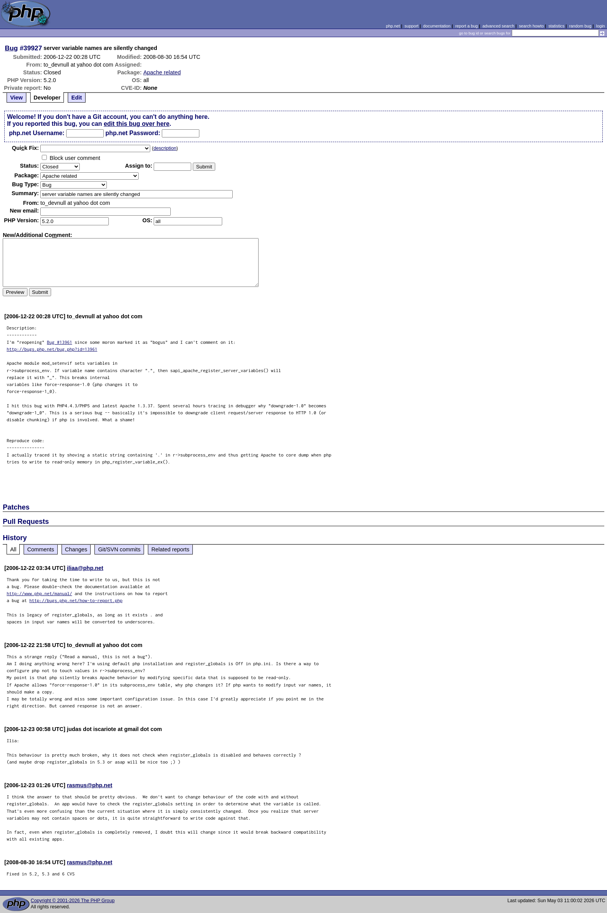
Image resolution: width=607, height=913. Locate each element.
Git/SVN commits (119, 549)
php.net (393, 26)
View (16, 97)
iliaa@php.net (85, 568)
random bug (580, 26)
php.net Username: (36, 133)
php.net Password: (132, 133)
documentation (437, 26)
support (411, 26)
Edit (76, 97)
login (600, 26)
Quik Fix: (25, 148)
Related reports (170, 549)
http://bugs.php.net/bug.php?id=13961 (52, 349)
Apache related (162, 72)
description (164, 148)
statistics (556, 26)
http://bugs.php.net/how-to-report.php (76, 600)
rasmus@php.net (89, 785)
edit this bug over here (137, 123)
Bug (11, 48)
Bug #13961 (59, 342)
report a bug (466, 26)
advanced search (498, 26)
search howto (531, 26)
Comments (40, 549)
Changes (76, 549)
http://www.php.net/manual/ (39, 593)
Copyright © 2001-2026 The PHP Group (73, 900)
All (13, 549)
